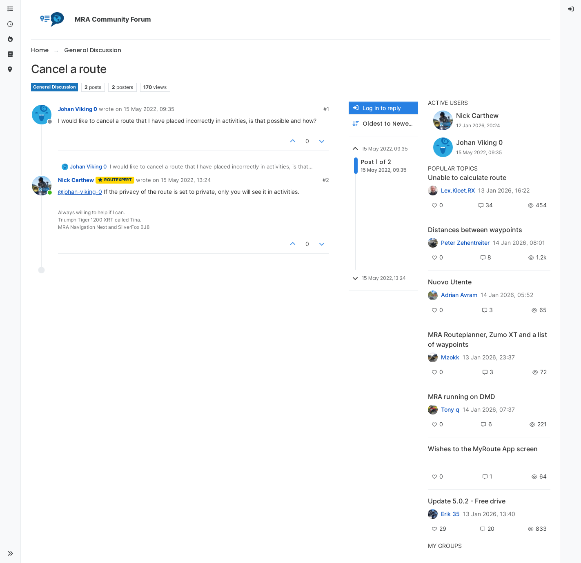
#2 (326, 180)
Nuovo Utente (450, 282)
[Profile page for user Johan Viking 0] (41, 114)
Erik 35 (450, 514)
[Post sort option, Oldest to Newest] (383, 123)
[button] (10, 553)
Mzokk (450, 357)
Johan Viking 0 (77, 109)
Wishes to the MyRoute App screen (483, 449)
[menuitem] (571, 9)
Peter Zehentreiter (465, 243)
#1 (326, 109)
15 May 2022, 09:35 (149, 109)
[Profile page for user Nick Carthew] (41, 185)
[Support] (10, 54)
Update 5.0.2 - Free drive (466, 501)
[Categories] (10, 9)
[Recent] (10, 24)
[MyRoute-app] (10, 69)
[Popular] (10, 39)
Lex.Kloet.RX (458, 190)
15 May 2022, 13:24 (186, 180)
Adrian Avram (459, 295)
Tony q (450, 409)
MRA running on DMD (461, 396)
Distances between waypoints (475, 230)
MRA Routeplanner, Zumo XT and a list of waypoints (487, 339)
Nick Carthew (76, 180)
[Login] (571, 9)
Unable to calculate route (467, 177)
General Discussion (54, 87)
